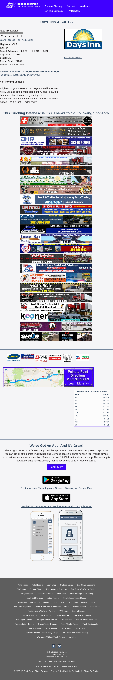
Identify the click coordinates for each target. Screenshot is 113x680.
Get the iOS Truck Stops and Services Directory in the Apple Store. (56, 506)
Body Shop (51, 585)
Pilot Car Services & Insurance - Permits (52, 607)
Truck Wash (80, 628)
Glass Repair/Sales (45, 594)
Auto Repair (23, 585)
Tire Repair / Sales (24, 620)
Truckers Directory (53, 6)
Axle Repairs (37, 585)
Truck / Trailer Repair (70, 624)
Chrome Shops (36, 589)
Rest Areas (95, 607)
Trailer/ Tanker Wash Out (86, 620)
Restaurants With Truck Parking (41, 611)
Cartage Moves (66, 585)
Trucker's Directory (44, 666)
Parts (93, 602)
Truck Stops (66, 628)
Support (71, 6)
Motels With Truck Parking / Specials (33, 602)
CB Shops (21, 589)
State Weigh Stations (82, 615)
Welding (72, 637)
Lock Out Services (35, 598)
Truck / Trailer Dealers (47, 624)
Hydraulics (61, 594)
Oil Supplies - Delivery (77, 602)
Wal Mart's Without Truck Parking (51, 637)
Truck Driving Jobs (90, 624)
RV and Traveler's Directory (65, 666)
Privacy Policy (57, 671)
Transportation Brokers (24, 624)
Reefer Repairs (79, 607)
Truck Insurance (34, 628)
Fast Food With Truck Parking (83, 589)
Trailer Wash (66, 620)
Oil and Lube (58, 602)
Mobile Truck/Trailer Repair (74, 598)
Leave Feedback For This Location (16, 40)
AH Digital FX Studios (90, 671)
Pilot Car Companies (22, 607)
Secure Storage (78, 611)
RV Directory (74, 11)
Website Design (71, 671)
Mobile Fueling (53, 598)
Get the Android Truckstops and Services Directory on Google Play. (56, 488)
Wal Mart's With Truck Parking (75, 633)
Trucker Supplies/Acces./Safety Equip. (41, 633)
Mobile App (85, 6)
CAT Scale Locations (86, 585)
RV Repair (63, 611)
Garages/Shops (26, 594)
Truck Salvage (51, 628)
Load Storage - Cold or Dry (81, 594)
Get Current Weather (73, 58)
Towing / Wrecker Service (46, 620)
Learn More (56, 466)
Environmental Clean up (56, 589)
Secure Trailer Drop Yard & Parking (37, 615)
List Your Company (54, 11)
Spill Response (62, 615)
